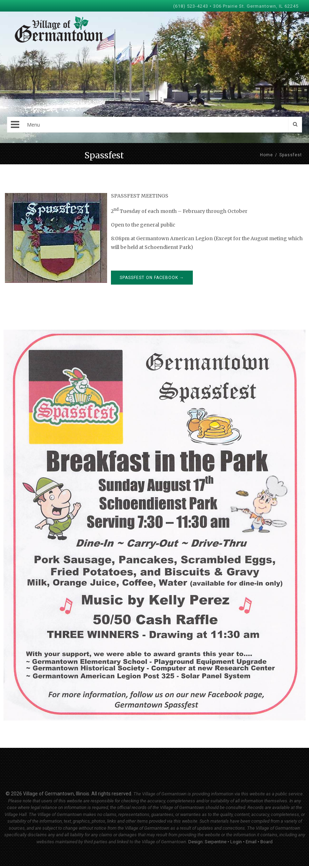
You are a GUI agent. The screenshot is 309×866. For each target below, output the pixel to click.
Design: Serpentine (207, 841)
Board (266, 841)
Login (236, 841)
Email (251, 841)
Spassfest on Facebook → (152, 277)
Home (266, 154)
